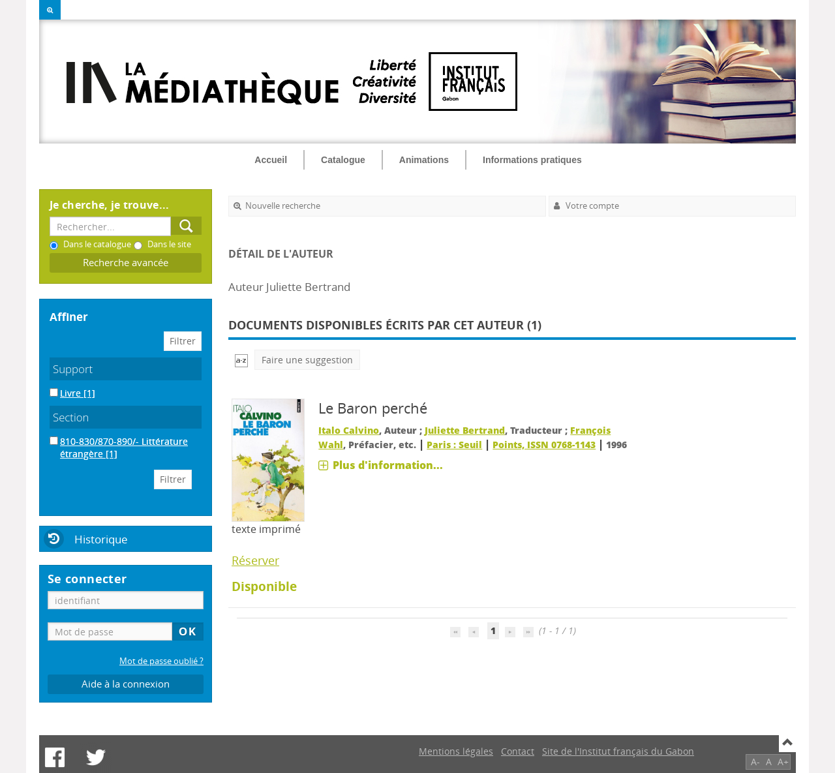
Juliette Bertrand (465, 430)
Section (71, 417)
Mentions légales (456, 751)
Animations (424, 160)
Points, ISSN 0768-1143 (544, 444)
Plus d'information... (388, 465)
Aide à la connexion (126, 684)
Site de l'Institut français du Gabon (618, 751)
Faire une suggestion (307, 360)
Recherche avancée (125, 262)
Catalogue (343, 160)
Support (73, 368)
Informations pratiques (532, 160)
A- (755, 761)
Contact (517, 751)
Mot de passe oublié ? (161, 661)
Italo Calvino (348, 430)
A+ (783, 761)
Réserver (255, 560)
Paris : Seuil (454, 444)
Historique (101, 539)
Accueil (270, 160)
